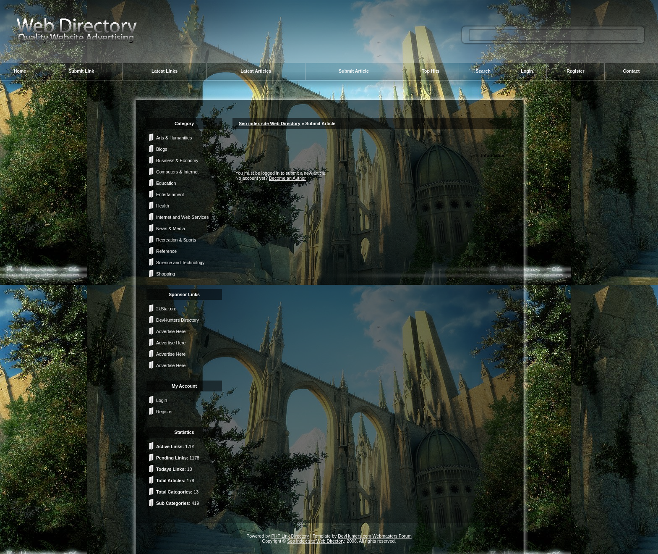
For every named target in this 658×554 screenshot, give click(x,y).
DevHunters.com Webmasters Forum (375, 535)
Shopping (165, 273)
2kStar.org (166, 308)
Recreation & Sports (176, 239)
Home (20, 71)
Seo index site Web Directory (269, 123)
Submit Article (354, 71)
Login (527, 71)
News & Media (170, 228)
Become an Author (287, 178)
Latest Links (164, 71)
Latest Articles (255, 71)
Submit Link (81, 71)
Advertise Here (170, 331)
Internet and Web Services (182, 217)
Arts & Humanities (174, 137)
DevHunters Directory (177, 320)
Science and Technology (180, 262)
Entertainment (170, 194)
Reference (166, 251)
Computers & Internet (177, 171)
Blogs (161, 149)
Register (576, 71)
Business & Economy (177, 160)
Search (483, 71)
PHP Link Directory (290, 535)
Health (162, 205)
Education (166, 183)
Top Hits (430, 71)
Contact (631, 71)
